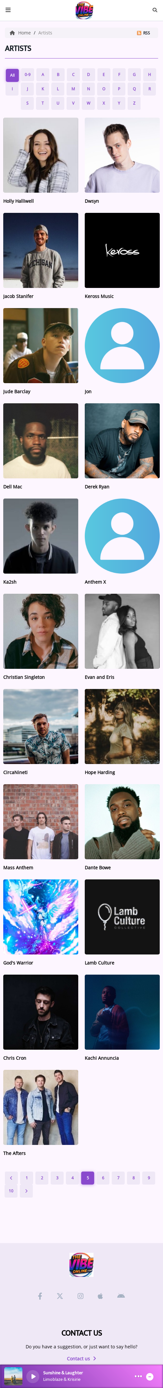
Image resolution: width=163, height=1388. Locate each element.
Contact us (81, 1359)
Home (21, 33)
